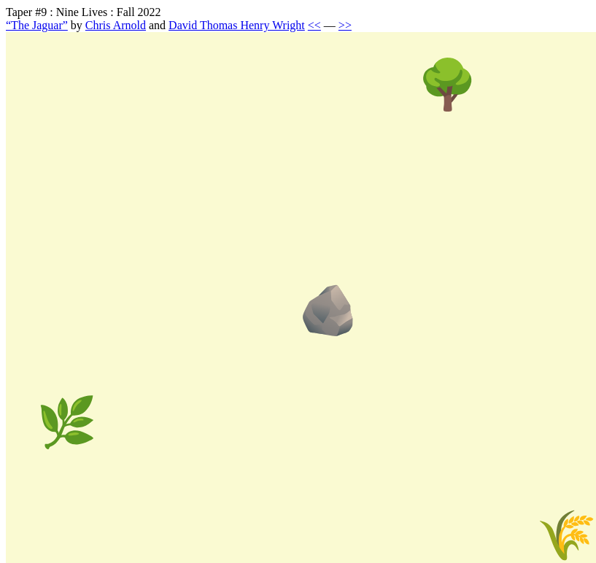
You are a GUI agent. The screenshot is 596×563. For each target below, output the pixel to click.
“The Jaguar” (37, 25)
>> (345, 25)
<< (314, 25)
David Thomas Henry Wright (237, 25)
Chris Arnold (115, 25)
